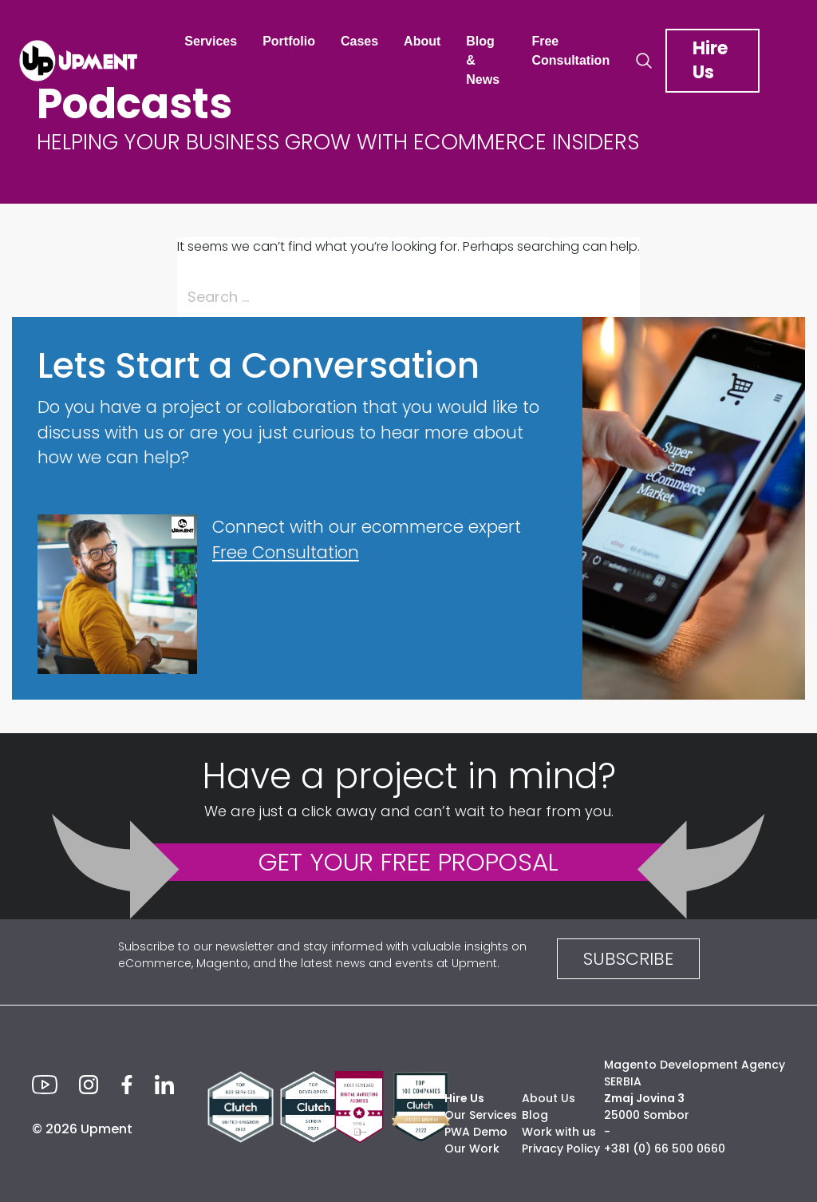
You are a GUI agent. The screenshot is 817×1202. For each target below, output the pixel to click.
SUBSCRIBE (628, 958)
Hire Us (710, 60)
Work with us (559, 1132)
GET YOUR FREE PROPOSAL (408, 861)
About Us (548, 1098)
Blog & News (482, 60)
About (422, 41)
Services (210, 41)
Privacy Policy (561, 1148)
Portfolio (288, 41)
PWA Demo (475, 1132)
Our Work (471, 1148)
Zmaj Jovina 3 (644, 1098)
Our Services (480, 1115)
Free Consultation (570, 50)
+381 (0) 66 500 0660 (664, 1148)
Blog (535, 1115)
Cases (359, 41)
